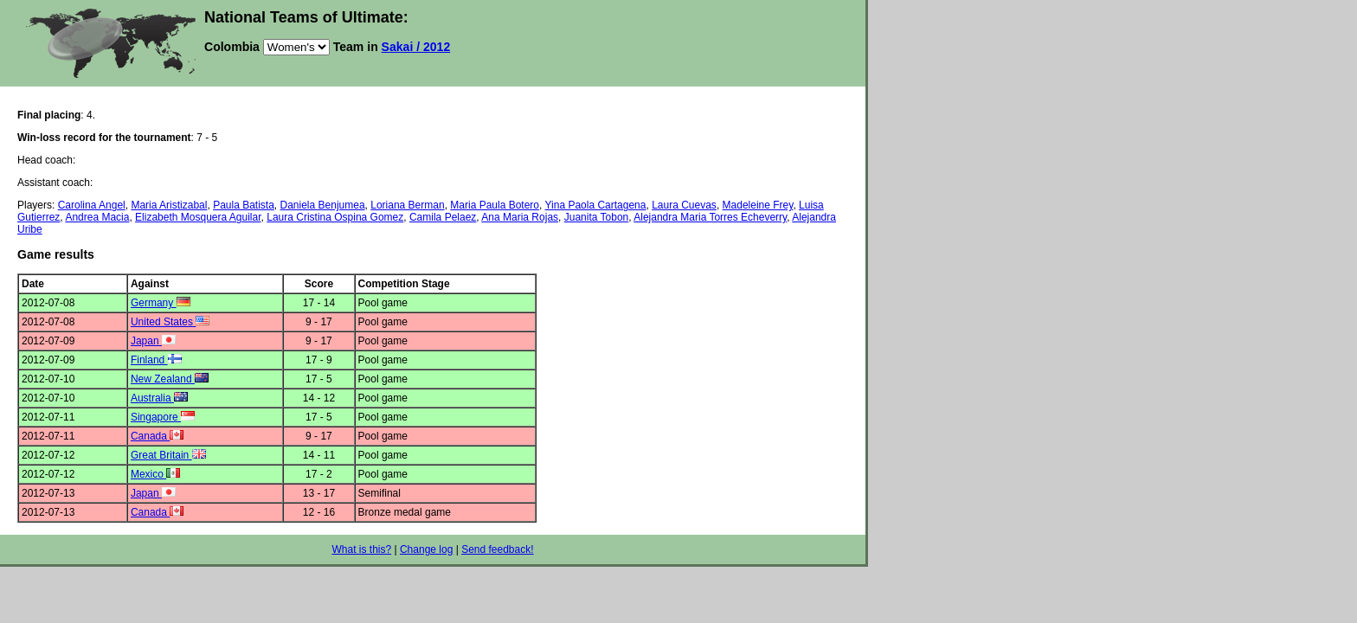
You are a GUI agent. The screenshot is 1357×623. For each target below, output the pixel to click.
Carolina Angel (91, 205)
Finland (156, 360)
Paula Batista (243, 205)
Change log (426, 549)
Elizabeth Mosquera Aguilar (197, 217)
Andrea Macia (97, 217)
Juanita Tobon (596, 217)
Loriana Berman (407, 205)
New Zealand (170, 379)
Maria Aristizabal (169, 205)
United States (170, 322)
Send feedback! (497, 549)
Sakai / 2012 (416, 47)
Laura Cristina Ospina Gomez (335, 217)
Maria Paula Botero (494, 205)
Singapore (163, 417)
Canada (157, 436)
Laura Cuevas (684, 205)
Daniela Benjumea (322, 205)
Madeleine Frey (758, 205)
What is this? (361, 549)
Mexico (155, 474)
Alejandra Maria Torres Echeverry (710, 217)
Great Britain (168, 455)
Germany (160, 303)
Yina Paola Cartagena (595, 205)
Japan (153, 341)
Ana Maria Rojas (519, 217)
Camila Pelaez (442, 217)
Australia (159, 398)
